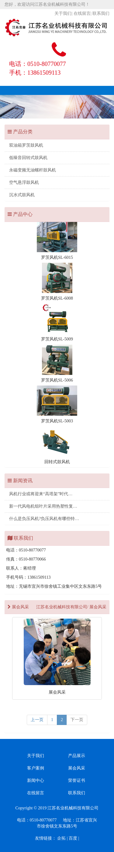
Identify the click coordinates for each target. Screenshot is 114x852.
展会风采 (76, 768)
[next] (77, 720)
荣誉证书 (76, 780)
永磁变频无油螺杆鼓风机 (32, 170)
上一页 (37, 719)
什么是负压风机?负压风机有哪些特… (44, 518)
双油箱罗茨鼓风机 (26, 145)
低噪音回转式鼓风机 (28, 157)
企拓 (61, 838)
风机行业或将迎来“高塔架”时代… (40, 494)
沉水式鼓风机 (22, 195)
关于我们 (62, 13)
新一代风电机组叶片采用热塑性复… (43, 506)
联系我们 (100, 13)
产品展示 (76, 755)
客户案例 (35, 768)
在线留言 (82, 13)
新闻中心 (35, 780)
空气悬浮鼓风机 (24, 182)
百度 (73, 838)
